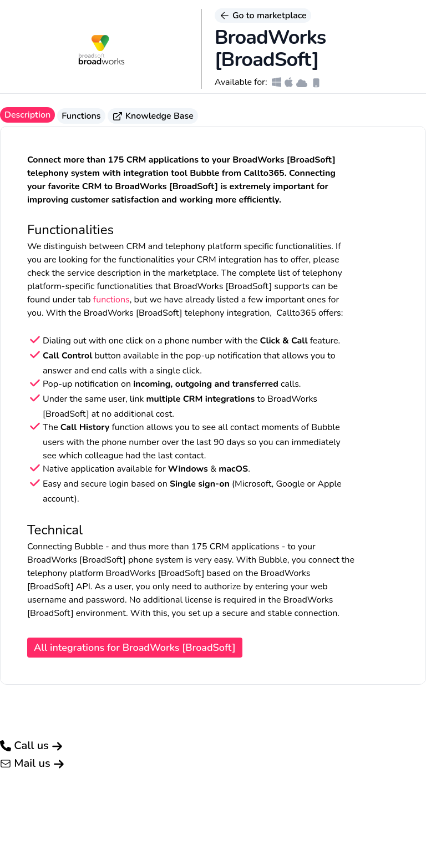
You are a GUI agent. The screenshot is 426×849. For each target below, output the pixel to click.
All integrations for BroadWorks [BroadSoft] (135, 647)
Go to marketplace (263, 15)
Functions (81, 116)
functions (111, 300)
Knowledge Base (153, 116)
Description (27, 115)
